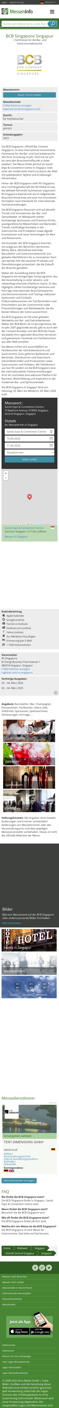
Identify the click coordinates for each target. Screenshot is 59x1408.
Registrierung (16, 2)
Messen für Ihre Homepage (16, 1356)
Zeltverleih (10, 1164)
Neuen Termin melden (29, 94)
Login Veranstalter (11, 1367)
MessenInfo (17, 11)
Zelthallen (9, 1161)
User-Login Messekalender (16, 1361)
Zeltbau (8, 1153)
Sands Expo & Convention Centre (24, 528)
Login (4, 2)
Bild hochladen (11, 923)
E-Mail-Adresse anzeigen (17, 105)
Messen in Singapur (16, 536)
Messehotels (8, 1304)
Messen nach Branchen (14, 1276)
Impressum (8, 1350)
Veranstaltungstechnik (17, 1156)
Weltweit (22, 1248)
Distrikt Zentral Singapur (20, 1253)
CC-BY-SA (54, 524)
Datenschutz (8, 1345)
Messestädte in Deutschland (17, 1287)
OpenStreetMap (38, 524)
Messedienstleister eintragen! (19, 1180)
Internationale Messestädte (16, 1293)
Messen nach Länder (13, 1282)
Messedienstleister (12, 1298)
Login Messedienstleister (15, 1372)
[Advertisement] (29, 574)
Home (6, 1248)
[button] (29, 497)
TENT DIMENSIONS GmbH (23, 1142)
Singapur (39, 1248)
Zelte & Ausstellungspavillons (21, 1159)
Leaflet (23, 524)
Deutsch (50, 2)
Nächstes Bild (55, 1119)
